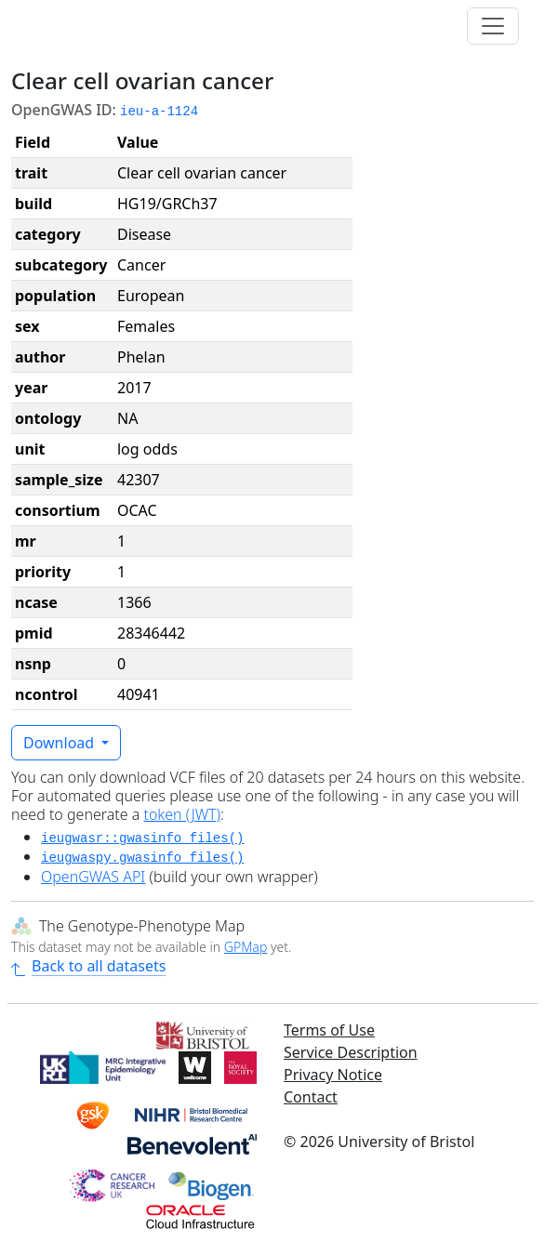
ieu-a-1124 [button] (159, 111)
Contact (311, 1097)
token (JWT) (181, 814)
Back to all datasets (88, 966)
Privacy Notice (333, 1074)
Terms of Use (329, 1030)
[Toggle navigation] (493, 26)
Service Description (351, 1052)
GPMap (245, 947)
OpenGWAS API (93, 876)
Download (60, 743)
